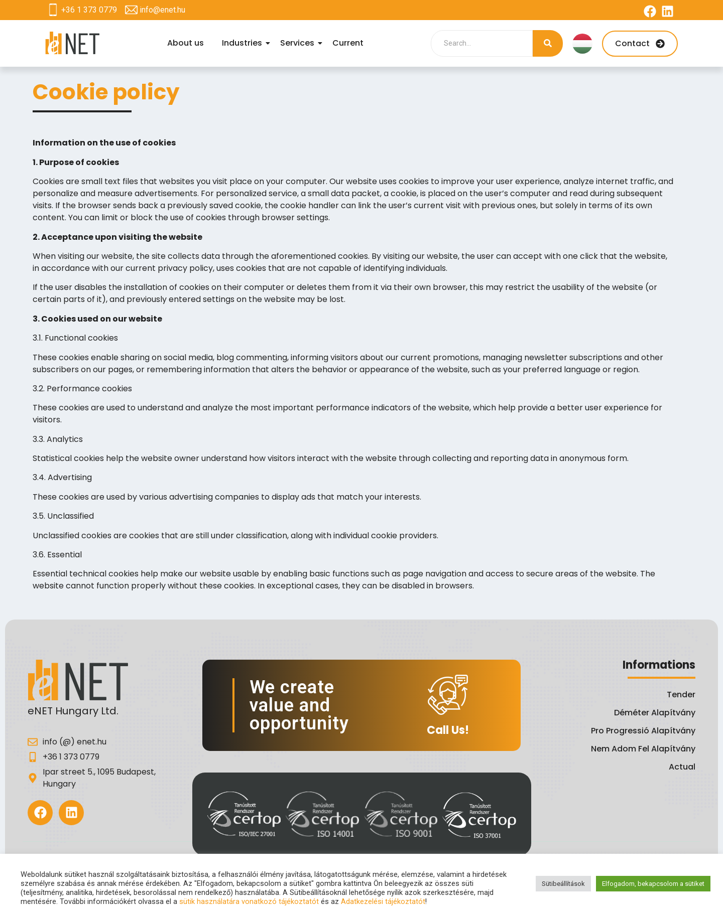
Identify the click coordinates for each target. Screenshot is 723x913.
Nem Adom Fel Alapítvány (643, 748)
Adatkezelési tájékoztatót (383, 901)
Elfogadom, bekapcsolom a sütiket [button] (653, 883)
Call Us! (448, 730)
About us (185, 43)
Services (298, 43)
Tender (681, 694)
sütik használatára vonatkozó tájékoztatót (249, 901)
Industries (243, 43)
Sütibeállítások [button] (563, 883)
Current (348, 43)
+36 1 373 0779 (89, 10)
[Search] (482, 43)
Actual (682, 767)
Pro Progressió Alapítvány (643, 730)
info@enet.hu (162, 10)
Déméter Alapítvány (654, 712)
